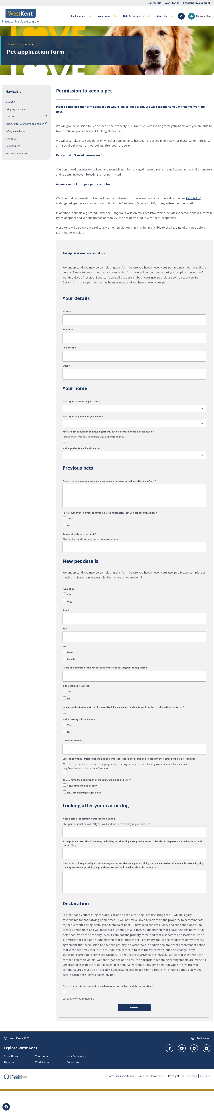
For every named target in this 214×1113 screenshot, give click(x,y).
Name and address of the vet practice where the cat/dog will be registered (105, 667)
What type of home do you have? (82, 401)
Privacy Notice (176, 1077)
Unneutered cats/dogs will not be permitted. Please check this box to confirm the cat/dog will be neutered (123, 707)
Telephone (69, 347)
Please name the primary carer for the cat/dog (89, 818)
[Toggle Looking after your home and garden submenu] (45, 123)
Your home (24, 44)
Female (71, 659)
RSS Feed (205, 1077)
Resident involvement (196, 3)
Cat (69, 594)
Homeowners (12, 145)
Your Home (41, 1057)
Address (68, 329)
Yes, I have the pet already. (82, 785)
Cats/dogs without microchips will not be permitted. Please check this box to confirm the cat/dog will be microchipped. (129, 758)
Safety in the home (15, 131)
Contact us (154, 3)
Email (66, 365)
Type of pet (69, 588)
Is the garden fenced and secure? (81, 448)
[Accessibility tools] (6, 1107)
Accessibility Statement (122, 1077)
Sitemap (192, 1077)
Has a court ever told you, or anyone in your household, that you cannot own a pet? (110, 512)
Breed (66, 610)
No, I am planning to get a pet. (84, 792)
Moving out (11, 138)
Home (10, 44)
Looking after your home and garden (24, 123)
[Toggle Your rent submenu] (45, 115)
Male (70, 652)
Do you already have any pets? (79, 534)
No (68, 525)
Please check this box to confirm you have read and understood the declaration (108, 986)
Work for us (172, 3)
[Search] (181, 16)
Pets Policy (193, 198)
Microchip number (73, 740)
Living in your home (15, 109)
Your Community (76, 1057)
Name (67, 311)
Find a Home (11, 1057)
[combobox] (134, 408)
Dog (69, 601)
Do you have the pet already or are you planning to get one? (97, 779)
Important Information (152, 1077)
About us (9, 1063)
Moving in (10, 101)
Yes (69, 518)
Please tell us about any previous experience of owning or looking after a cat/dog (109, 481)
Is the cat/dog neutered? (76, 685)
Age (65, 628)
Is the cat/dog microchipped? (79, 719)
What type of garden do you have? (83, 416)
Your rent (10, 116)
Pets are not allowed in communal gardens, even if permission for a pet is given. (108, 431)
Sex (64, 646)
